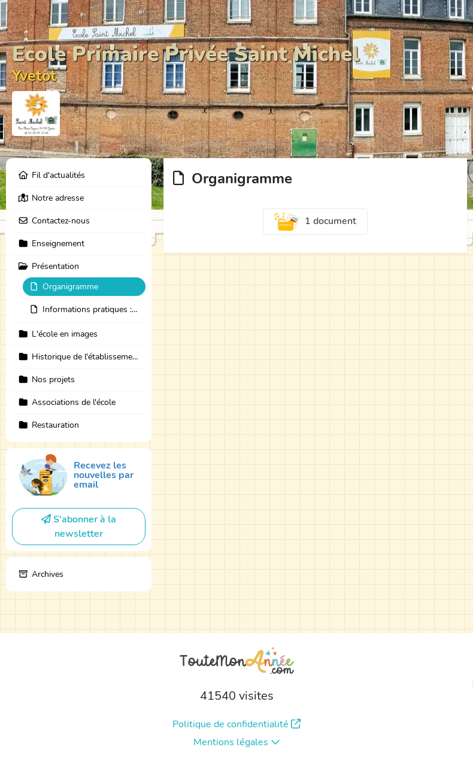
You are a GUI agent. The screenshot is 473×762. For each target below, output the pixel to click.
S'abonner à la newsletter (78, 526)
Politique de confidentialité (236, 724)
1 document (315, 222)
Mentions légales (236, 742)
